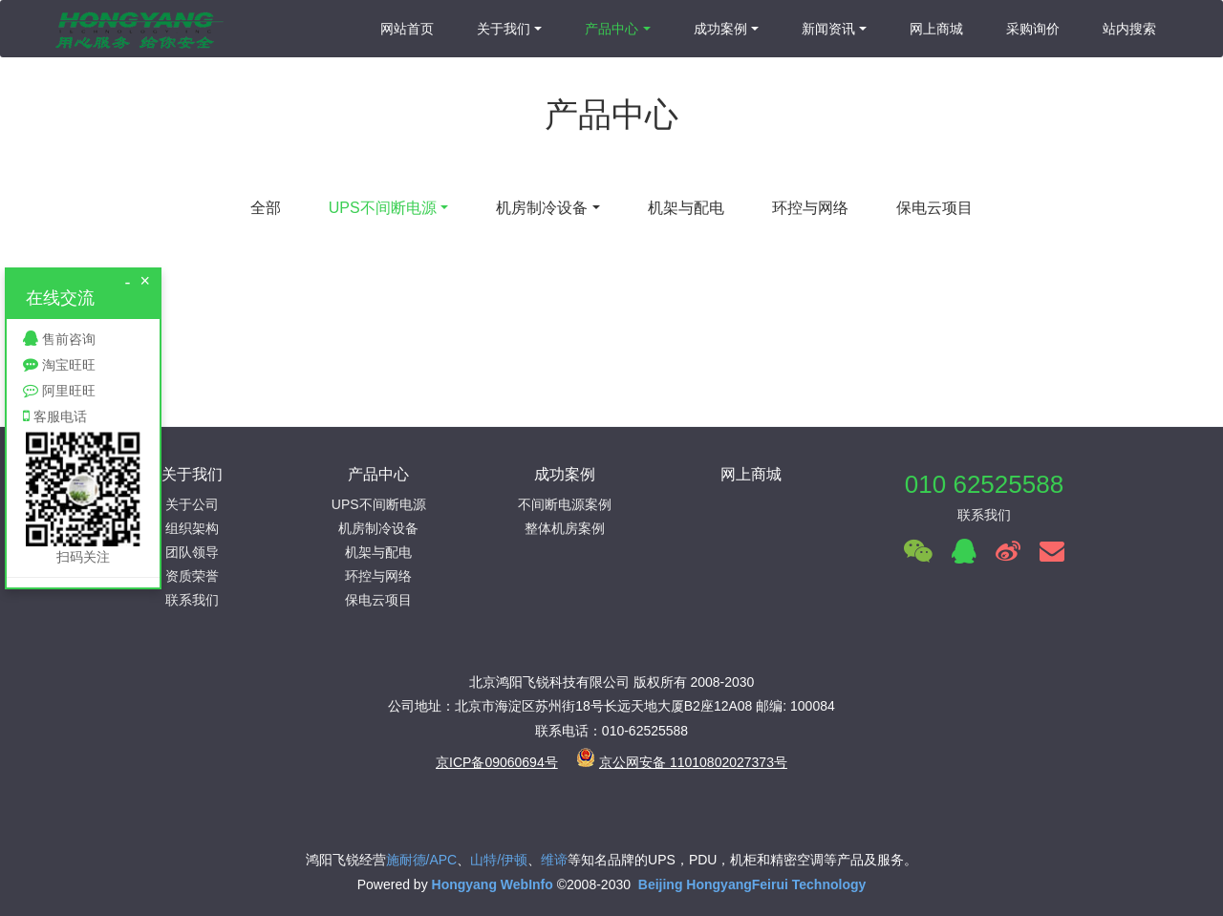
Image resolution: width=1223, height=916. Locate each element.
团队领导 (192, 552)
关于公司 (192, 504)
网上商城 (936, 28)
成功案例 (720, 28)
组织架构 (192, 528)
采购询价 (1033, 28)
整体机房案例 (565, 528)
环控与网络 (810, 208)
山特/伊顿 (498, 859)
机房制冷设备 (542, 208)
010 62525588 (984, 484)
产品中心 (611, 28)
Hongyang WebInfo (494, 884)
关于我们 (503, 28)
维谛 (554, 859)
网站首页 (407, 28)
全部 (265, 208)
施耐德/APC (422, 859)
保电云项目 (934, 208)
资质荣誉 (192, 576)
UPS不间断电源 (383, 208)
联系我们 (192, 599)
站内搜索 (1129, 28)
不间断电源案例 (565, 504)
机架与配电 (686, 208)
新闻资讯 (828, 28)
